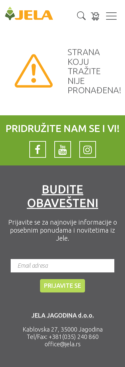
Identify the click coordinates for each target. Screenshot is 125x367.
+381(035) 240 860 (74, 336)
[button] (81, 15)
